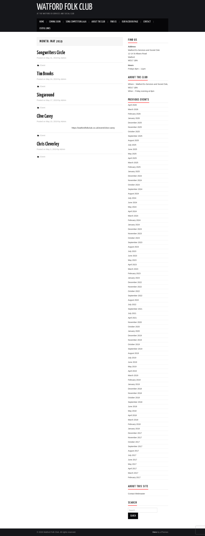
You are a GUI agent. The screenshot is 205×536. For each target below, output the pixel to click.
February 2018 (134, 424)
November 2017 (135, 437)
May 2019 (132, 366)
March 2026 (133, 109)
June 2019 (132, 362)
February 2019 (134, 380)
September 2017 (135, 446)
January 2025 (134, 171)
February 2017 (134, 477)
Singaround (45, 95)
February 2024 (134, 220)
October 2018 (134, 398)
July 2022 (132, 304)
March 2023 (133, 269)
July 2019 (132, 358)
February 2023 (134, 273)
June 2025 (132, 149)
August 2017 (133, 451)
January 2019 (134, 384)
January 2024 (134, 225)
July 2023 (132, 251)
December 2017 (135, 433)
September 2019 (135, 349)
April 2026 (132, 105)
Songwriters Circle (51, 52)
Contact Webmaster (136, 494)
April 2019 (132, 371)
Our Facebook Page (130, 22)
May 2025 (132, 154)
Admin (63, 58)
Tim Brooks (45, 73)
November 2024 (135, 180)
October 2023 (134, 238)
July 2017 (132, 455)
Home (41, 22)
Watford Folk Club (64, 7)
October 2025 (134, 131)
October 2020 (134, 327)
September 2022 (135, 296)
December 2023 (135, 229)
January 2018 (134, 429)
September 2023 (135, 242)
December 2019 (135, 335)
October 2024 (134, 185)
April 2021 (132, 318)
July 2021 (132, 313)
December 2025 (135, 123)
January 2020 (134, 331)
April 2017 (132, 468)
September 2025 (135, 136)
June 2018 (132, 406)
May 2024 (132, 207)
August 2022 (133, 300)
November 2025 (135, 127)
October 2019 (134, 344)
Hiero (154, 532)
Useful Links (44, 28)
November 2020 (135, 322)
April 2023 (132, 264)
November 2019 (135, 340)
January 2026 (134, 118)
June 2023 (132, 256)
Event (42, 65)
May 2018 (132, 411)
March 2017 (133, 473)
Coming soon (55, 22)
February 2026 (134, 114)
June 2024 (132, 202)
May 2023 (132, 260)
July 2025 (132, 145)
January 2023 (134, 278)
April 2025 (132, 158)
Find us (113, 22)
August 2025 (133, 140)
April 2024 (132, 211)
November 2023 (135, 233)
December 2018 (135, 389)
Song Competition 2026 (76, 22)
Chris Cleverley (48, 144)
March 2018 (133, 420)
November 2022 (135, 287)
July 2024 (132, 198)
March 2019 (133, 375)
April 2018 (132, 415)
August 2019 (133, 353)
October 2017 (134, 442)
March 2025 (133, 163)
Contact (147, 22)
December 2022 (135, 282)
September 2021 (135, 309)
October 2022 (134, 291)
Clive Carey (45, 116)
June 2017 (132, 460)
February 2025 (134, 167)
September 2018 (135, 402)
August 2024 (133, 194)
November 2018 (135, 393)
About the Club (98, 22)
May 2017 (132, 464)
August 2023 (133, 247)
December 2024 (135, 176)
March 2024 (133, 216)
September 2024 (135, 189)
